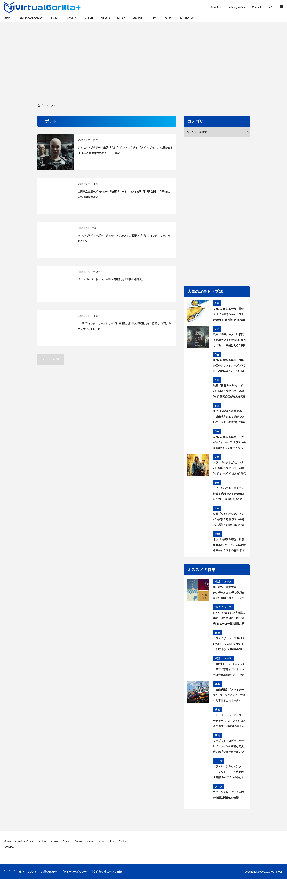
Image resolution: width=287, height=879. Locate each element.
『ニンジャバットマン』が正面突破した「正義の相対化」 (111, 279)
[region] (143, 62)
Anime (55, 18)
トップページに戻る (50, 358)
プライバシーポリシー (74, 871)
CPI (281, 871)
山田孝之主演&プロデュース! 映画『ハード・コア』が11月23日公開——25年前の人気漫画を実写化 (124, 194)
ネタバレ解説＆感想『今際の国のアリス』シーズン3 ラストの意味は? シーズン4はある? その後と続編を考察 (229, 366)
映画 (95, 184)
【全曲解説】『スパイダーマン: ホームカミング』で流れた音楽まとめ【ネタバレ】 (229, 695)
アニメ (219, 786)
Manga (137, 18)
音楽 (95, 140)
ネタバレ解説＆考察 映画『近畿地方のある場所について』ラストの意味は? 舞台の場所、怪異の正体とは (229, 417)
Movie (8, 18)
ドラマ (219, 760)
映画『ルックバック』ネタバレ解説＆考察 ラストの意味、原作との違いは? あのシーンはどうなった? (229, 519)
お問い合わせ (49, 871)
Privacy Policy (237, 7)
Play (153, 18)
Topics (167, 18)
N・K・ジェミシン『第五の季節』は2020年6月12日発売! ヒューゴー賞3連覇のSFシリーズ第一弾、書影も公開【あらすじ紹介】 (229, 618)
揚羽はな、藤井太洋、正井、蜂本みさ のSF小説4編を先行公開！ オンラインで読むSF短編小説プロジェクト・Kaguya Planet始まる (228, 593)
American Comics (31, 18)
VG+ (272, 871)
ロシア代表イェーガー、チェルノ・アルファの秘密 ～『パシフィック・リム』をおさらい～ (124, 238)
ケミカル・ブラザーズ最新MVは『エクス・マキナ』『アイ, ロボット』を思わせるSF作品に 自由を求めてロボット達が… (125, 150)
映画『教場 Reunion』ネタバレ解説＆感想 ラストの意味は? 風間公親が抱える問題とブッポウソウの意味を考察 (229, 391)
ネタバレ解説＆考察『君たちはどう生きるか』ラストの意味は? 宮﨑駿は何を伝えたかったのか (229, 314)
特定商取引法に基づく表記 (106, 871)
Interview (187, 18)
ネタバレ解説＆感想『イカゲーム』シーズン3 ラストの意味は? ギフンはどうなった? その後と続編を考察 (229, 443)
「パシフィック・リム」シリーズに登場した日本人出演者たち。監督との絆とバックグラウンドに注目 (125, 326)
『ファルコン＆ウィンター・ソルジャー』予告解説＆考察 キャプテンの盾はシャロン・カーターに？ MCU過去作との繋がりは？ (229, 772)
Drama (89, 18)
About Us (216, 7)
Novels (71, 18)
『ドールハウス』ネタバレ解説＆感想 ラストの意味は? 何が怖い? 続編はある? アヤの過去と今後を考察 (229, 494)
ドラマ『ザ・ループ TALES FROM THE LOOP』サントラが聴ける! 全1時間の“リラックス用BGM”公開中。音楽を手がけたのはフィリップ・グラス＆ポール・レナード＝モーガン (229, 644)
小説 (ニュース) (223, 581)
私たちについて (28, 871)
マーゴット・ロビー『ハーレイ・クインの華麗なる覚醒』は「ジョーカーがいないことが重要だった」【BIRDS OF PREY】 (228, 747)
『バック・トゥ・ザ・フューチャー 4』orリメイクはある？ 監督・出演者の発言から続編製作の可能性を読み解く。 (229, 721)
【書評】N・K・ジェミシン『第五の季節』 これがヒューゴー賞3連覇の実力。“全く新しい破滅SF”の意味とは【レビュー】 (229, 670)
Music (121, 18)
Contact (256, 7)
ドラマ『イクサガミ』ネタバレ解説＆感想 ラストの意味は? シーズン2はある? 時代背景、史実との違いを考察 (229, 468)
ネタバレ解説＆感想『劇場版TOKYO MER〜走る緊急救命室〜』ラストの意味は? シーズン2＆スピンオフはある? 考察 (229, 545)
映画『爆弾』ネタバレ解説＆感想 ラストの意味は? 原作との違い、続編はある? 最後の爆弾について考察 (229, 340)
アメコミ (98, 272)
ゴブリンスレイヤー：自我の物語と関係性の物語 (228, 794)
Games (105, 18)
